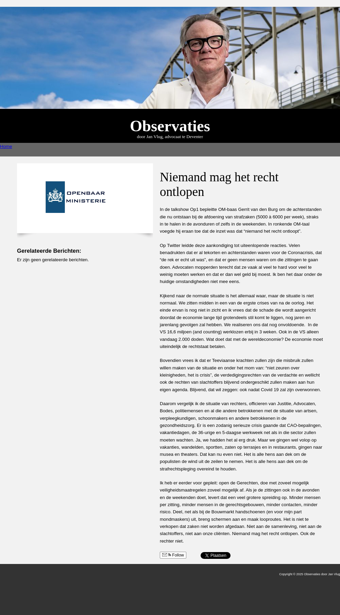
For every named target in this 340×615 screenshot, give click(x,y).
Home (6, 146)
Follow (173, 555)
